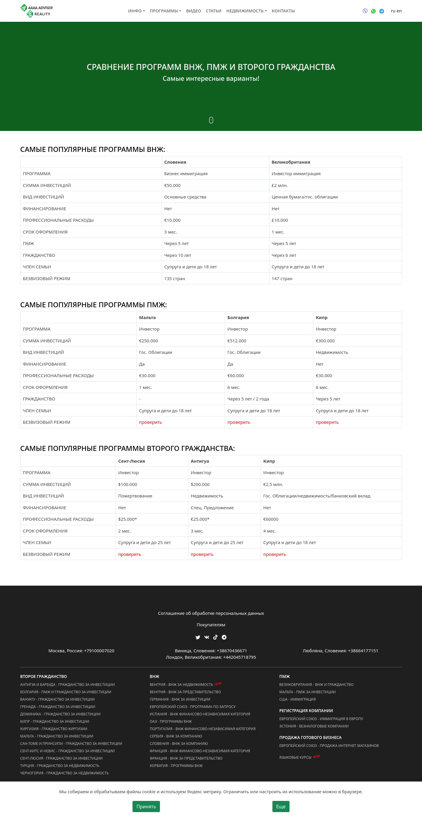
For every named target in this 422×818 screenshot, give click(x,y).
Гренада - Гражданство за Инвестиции (57, 706)
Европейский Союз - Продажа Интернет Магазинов (329, 745)
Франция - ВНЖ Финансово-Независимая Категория (200, 750)
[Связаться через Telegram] (381, 11)
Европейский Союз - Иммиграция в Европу (321, 718)
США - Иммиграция (297, 699)
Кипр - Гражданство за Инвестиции (54, 721)
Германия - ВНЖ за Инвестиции (180, 699)
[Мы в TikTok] (215, 635)
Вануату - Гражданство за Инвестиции (57, 699)
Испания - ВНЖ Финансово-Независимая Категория (200, 714)
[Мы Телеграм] (224, 636)
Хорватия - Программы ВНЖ (176, 765)
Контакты (283, 11)
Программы (164, 11)
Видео (193, 11)
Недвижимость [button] (245, 11)
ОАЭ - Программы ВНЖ (171, 721)
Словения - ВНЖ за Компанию (179, 743)
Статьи (214, 11)
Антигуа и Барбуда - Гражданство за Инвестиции (67, 684)
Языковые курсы (295, 757)
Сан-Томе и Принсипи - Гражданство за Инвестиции (71, 743)
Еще (281, 806)
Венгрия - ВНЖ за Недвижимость (181, 684)
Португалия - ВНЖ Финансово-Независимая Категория (203, 728)
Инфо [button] (135, 11)
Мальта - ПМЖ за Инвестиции (307, 691)
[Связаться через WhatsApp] (373, 11)
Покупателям (211, 625)
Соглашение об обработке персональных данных (211, 613)
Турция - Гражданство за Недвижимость (60, 765)
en (399, 11)
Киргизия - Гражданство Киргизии (53, 728)
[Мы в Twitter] (198, 636)
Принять (146, 806)
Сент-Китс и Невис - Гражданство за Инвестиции (67, 750)
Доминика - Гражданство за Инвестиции (60, 714)
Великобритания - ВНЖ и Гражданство (316, 684)
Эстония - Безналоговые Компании (314, 726)
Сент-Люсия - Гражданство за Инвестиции (61, 758)
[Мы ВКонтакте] (206, 636)
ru (393, 11)
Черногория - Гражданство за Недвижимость (64, 773)
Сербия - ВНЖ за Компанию (176, 736)
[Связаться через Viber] (365, 11)
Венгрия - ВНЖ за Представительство (185, 691)
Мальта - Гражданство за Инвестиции (57, 736)
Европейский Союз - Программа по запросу (193, 706)
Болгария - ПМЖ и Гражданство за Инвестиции (65, 691)
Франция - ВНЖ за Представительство (186, 758)
